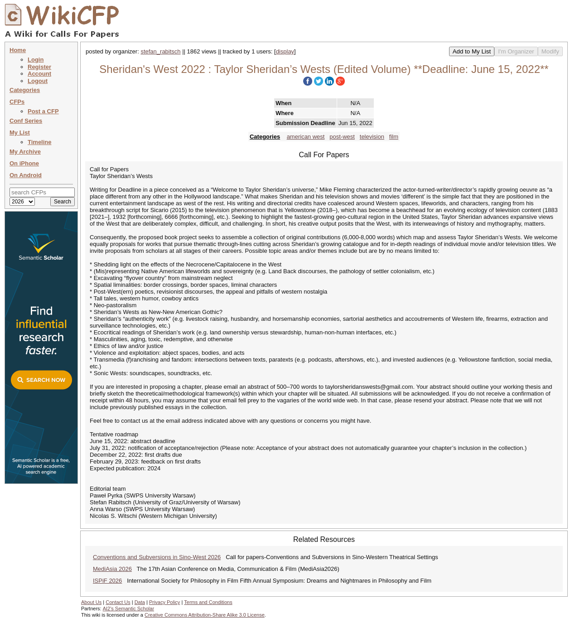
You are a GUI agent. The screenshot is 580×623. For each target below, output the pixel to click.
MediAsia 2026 (112, 568)
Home (18, 50)
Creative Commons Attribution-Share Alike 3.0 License (205, 615)
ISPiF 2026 (107, 580)
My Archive (25, 151)
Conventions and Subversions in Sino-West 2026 (157, 557)
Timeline (40, 142)
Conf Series (26, 120)
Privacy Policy (164, 602)
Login (36, 59)
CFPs (17, 101)
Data (140, 602)
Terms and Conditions (208, 602)
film (393, 136)
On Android (26, 175)
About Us (91, 602)
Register (39, 66)
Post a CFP (43, 111)
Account (39, 73)
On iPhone (24, 163)
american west (306, 136)
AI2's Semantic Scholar (128, 608)
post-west (342, 136)
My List (20, 132)
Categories (25, 90)
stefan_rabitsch (160, 51)
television (372, 136)
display (285, 51)
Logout (38, 80)
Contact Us (118, 602)
